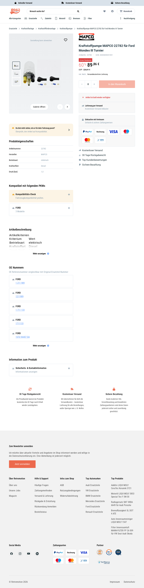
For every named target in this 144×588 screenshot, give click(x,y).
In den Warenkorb (117, 84)
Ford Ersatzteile (93, 506)
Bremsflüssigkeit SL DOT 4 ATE (122, 512)
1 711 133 (20, 310)
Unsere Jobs (14, 490)
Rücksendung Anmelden (45, 506)
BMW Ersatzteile (93, 496)
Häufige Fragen (42, 485)
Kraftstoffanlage (27, 28)
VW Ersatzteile (92, 490)
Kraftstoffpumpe (66, 28)
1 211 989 (20, 283)
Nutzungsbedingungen (70, 490)
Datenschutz (129, 582)
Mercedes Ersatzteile (95, 501)
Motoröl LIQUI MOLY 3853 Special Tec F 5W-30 (122, 495)
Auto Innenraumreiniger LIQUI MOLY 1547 (122, 520)
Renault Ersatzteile (94, 512)
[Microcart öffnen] (126, 11)
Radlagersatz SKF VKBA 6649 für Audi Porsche (122, 504)
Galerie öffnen (39, 107)
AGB (62, 485)
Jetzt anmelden (22, 464)
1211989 (19, 296)
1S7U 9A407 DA (23, 337)
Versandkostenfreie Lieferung (97, 74)
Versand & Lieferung (44, 496)
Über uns (13, 485)
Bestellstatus (41, 512)
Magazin (13, 496)
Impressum (115, 582)
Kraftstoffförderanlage (47, 28)
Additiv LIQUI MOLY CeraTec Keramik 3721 (121, 487)
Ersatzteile (13, 28)
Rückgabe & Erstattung (45, 501)
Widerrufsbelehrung (69, 496)
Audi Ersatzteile (93, 485)
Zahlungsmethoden (43, 490)
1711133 (19, 323)
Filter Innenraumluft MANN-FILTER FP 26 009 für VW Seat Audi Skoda (122, 530)
